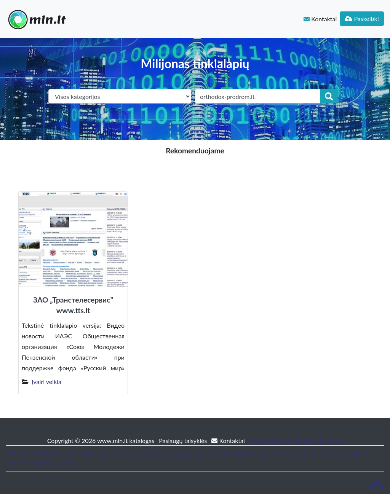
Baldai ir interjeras (344, 453)
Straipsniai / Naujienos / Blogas (124, 453)
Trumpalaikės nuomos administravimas (265, 453)
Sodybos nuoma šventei (41, 463)
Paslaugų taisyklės (183, 440)
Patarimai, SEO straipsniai (44, 453)
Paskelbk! (362, 18)
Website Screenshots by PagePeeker (294, 440)
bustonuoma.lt (190, 453)
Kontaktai (320, 18)
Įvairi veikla (46, 381)
